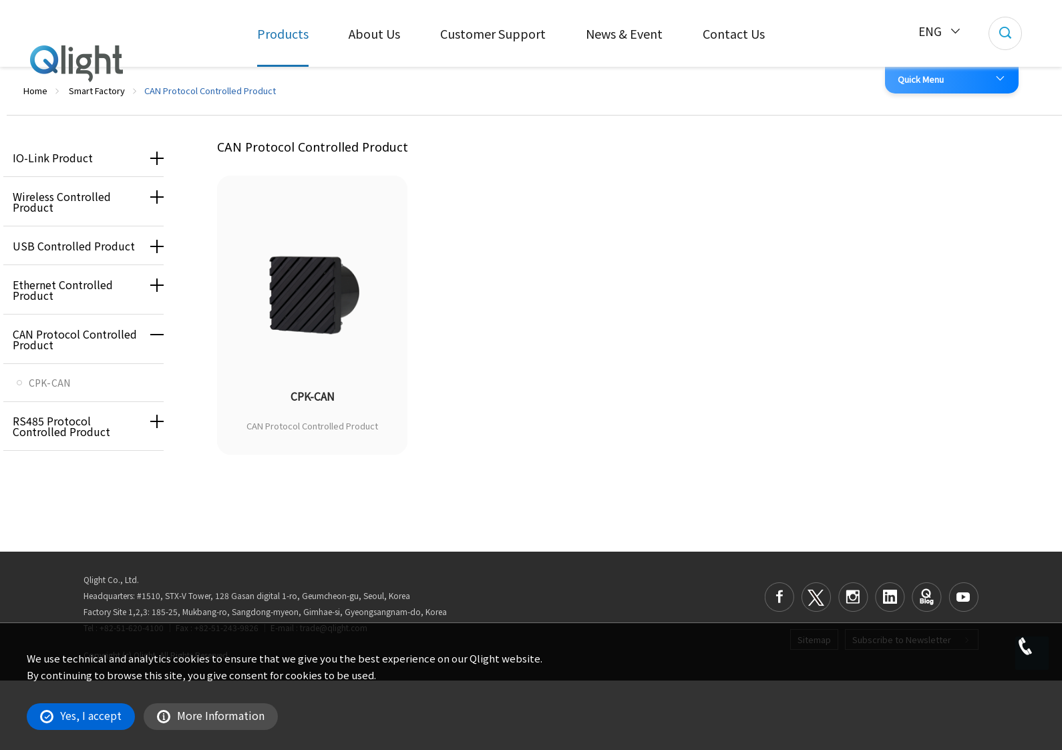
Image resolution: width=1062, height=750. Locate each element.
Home (35, 90)
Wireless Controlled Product (62, 201)
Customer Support (493, 33)
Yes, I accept (81, 715)
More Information (210, 715)
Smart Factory (97, 90)
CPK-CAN (49, 382)
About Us (374, 33)
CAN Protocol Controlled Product (75, 339)
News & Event (624, 33)
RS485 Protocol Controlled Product (61, 426)
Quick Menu (921, 79)
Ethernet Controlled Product (63, 289)
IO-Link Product (53, 158)
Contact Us (734, 33)
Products (283, 33)
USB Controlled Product (74, 246)
